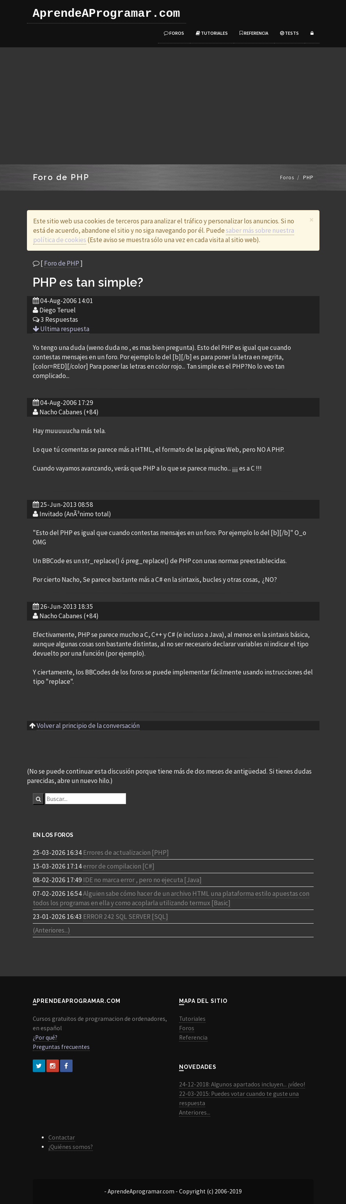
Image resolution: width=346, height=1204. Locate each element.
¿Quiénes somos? (70, 1146)
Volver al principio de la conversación (88, 725)
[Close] (311, 220)
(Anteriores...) (51, 930)
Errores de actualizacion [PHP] (126, 852)
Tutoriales (212, 33)
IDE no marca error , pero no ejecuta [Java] (142, 880)
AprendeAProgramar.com (106, 13)
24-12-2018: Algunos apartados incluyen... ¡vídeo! (242, 1084)
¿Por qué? (45, 1037)
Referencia (254, 33)
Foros (174, 33)
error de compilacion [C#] (118, 866)
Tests (289, 33)
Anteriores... (194, 1112)
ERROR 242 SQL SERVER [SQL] (125, 916)
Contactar (61, 1137)
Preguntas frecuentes (61, 1047)
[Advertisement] (173, 106)
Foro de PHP (61, 263)
